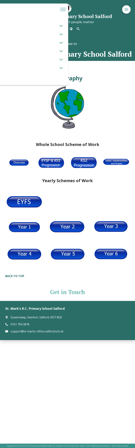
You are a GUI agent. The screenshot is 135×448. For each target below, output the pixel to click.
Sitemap (106, 446)
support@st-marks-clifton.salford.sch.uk (37, 331)
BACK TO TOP (14, 276)
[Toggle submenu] (61, 26)
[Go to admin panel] (120, 446)
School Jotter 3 (80, 446)
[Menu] (126, 9)
